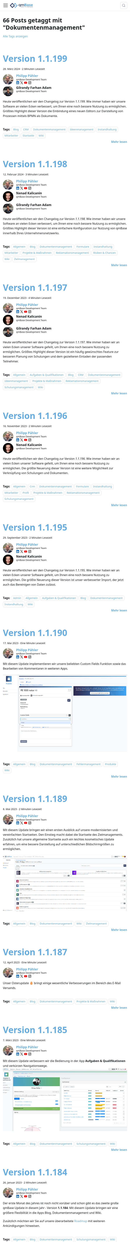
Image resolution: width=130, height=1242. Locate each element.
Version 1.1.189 (35, 798)
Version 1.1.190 (35, 633)
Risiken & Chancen (104, 253)
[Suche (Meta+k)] (123, 5)
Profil (26, 492)
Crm (32, 486)
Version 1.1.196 (35, 415)
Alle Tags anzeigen (15, 36)
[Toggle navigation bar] (5, 5)
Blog (16, 129)
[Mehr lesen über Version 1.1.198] (119, 265)
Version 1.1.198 (35, 164)
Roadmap (80, 1221)
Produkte (110, 764)
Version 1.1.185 (35, 1030)
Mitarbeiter (11, 135)
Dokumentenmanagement (49, 129)
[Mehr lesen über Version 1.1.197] (119, 393)
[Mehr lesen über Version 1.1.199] (119, 142)
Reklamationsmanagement (72, 253)
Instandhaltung (107, 129)
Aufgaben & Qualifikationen (46, 375)
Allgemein (19, 246)
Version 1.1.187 (35, 952)
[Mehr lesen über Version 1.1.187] (119, 1008)
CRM (26, 129)
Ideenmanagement (81, 129)
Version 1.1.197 (35, 287)
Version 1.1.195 (35, 527)
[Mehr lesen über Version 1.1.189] (119, 930)
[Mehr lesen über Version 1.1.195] (119, 610)
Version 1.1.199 (35, 58)
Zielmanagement (24, 259)
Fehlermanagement (88, 764)
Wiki (41, 135)
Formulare (82, 246)
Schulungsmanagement (19, 387)
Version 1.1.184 (35, 1172)
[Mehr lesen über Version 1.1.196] (119, 505)
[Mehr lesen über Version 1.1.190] (119, 776)
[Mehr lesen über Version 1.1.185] (119, 1150)
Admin (17, 598)
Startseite (28, 135)
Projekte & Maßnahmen (37, 253)
